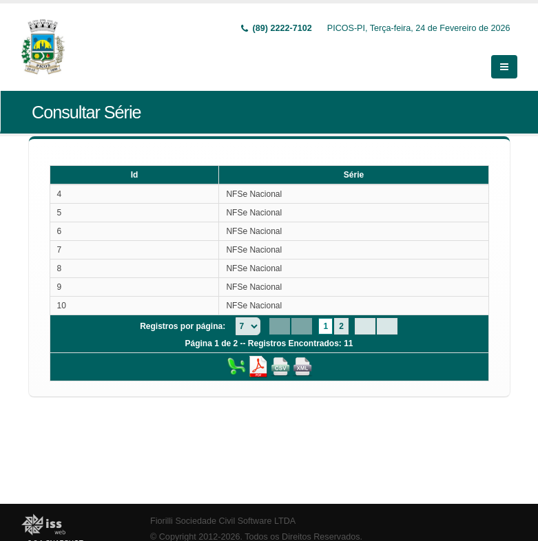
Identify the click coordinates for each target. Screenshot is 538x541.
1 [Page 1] (325, 326)
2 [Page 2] (341, 326)
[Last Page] (387, 326)
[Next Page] (365, 326)
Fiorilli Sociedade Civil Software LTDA (223, 521)
